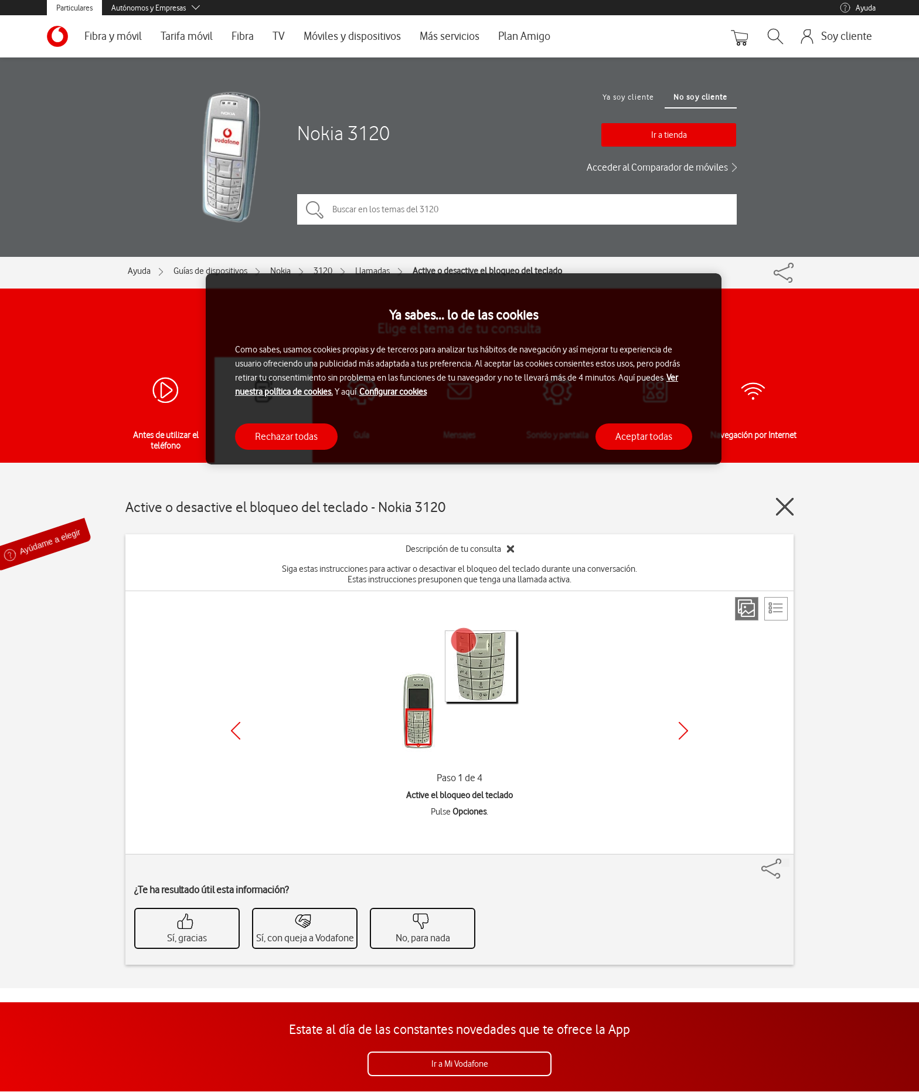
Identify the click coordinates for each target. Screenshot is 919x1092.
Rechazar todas (286, 436)
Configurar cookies (393, 391)
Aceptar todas (643, 436)
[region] (463, 369)
